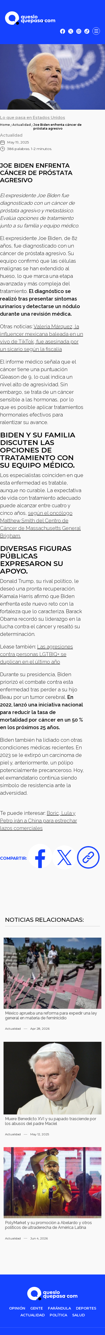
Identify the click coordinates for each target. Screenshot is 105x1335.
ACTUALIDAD (32, 1315)
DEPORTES (86, 1308)
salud (78, 1315)
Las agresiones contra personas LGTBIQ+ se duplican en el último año (36, 654)
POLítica (58, 1315)
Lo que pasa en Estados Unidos (32, 117)
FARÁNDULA (59, 1308)
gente (36, 1308)
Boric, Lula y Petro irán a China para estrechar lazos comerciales (38, 820)
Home (5, 125)
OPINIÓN (17, 1308)
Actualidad (21, 125)
